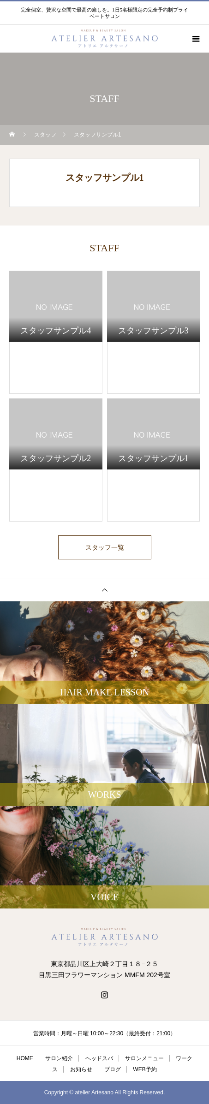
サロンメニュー (144, 1058)
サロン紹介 (59, 1058)
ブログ (112, 1069)
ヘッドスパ (99, 1058)
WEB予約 (144, 1069)
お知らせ (81, 1069)
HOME (25, 1058)
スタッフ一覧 (104, 547)
